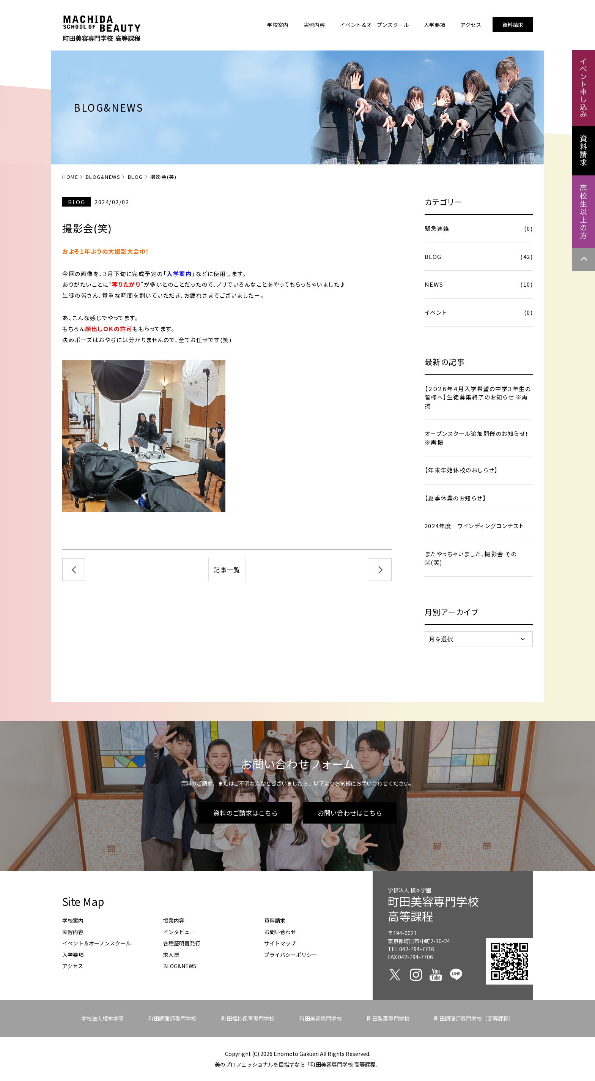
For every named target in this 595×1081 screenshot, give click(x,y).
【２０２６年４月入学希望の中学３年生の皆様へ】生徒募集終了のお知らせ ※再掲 (478, 397)
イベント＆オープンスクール (96, 943)
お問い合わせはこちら (350, 812)
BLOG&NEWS (103, 176)
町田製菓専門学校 (388, 1018)
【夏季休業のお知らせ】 (455, 498)
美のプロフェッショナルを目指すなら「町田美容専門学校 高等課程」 (298, 1064)
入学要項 (72, 954)
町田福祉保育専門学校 (247, 1018)
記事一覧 (227, 569)
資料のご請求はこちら (245, 812)
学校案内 (72, 920)
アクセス (72, 966)
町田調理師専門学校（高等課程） (474, 1018)
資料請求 (274, 920)
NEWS (479, 284)
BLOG (135, 176)
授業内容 (173, 920)
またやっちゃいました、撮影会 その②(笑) (471, 558)
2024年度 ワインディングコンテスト (474, 526)
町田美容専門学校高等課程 (433, 908)
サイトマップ (280, 943)
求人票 (171, 954)
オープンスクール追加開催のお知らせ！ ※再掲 (477, 437)
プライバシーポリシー (290, 954)
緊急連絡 (479, 228)
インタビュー (179, 932)
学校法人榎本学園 (102, 1018)
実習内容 (72, 932)
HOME (70, 176)
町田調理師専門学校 (172, 1018)
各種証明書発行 (181, 943)
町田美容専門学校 (320, 1018)
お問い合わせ (280, 932)
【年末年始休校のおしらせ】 (461, 470)
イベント (479, 312)
